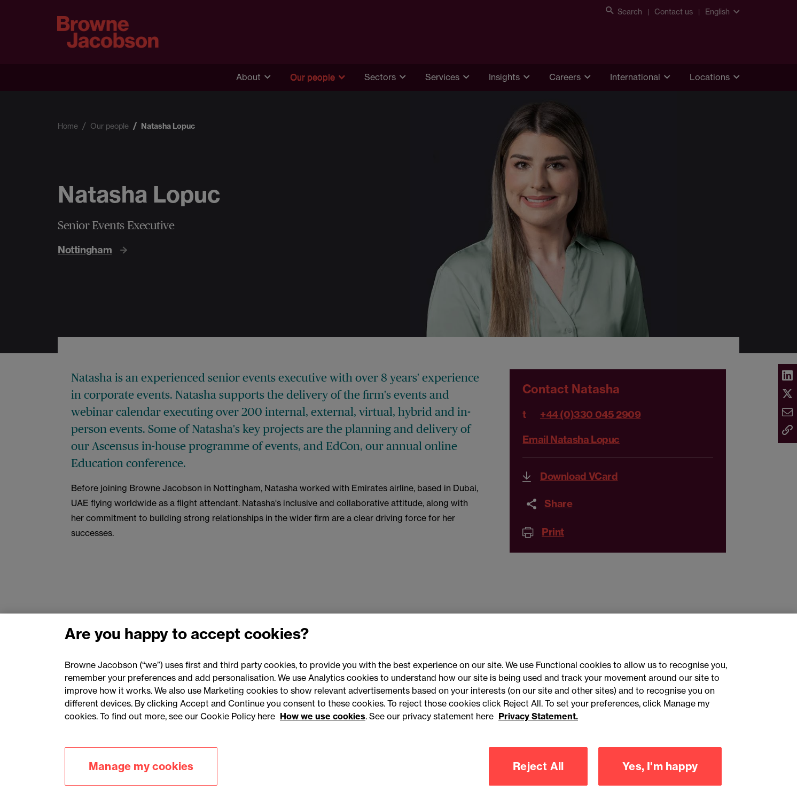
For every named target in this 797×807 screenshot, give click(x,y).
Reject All (538, 781)
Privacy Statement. (538, 731)
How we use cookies (322, 731)
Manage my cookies (141, 781)
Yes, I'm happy (660, 781)
